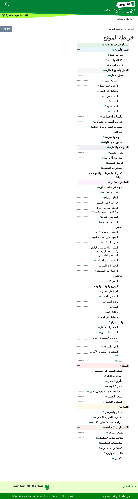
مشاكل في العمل (108, 91)
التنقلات (124, 407)
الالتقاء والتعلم (115, 60)
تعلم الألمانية (122, 49)
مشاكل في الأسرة (108, 317)
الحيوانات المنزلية (108, 265)
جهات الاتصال (129, 486)
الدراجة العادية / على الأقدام (107, 422)
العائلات (119, 276)
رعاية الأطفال (110, 312)
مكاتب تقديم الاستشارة (110, 438)
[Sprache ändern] (6, 29)
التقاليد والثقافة (109, 216)
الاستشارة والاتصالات (117, 427)
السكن (119, 227)
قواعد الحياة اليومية (107, 202)
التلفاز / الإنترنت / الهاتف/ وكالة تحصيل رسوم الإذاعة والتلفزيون (103, 251)
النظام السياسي (109, 222)
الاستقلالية (112, 106)
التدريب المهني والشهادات (108, 121)
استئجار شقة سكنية (107, 232)
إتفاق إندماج (111, 197)
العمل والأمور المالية (117, 70)
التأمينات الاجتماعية (112, 116)
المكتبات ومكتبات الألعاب (104, 351)
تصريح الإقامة (110, 192)
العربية (130, 28)
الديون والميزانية (114, 137)
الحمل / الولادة (115, 386)
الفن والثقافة (111, 346)
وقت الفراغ (116, 322)
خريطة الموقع (121, 496)
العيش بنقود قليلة (113, 142)
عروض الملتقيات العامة (105, 337)
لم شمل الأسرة (109, 291)
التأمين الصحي (115, 381)
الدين (120, 360)
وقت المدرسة (110, 301)
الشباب (113, 306)
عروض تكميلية (115, 163)
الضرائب (118, 132)
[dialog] (7, 5)
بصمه (106, 496)
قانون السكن (110, 242)
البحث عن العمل (109, 96)
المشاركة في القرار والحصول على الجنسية (105, 209)
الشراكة (113, 281)
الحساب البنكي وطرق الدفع (107, 127)
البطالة (114, 101)
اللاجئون (118, 458)
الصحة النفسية (115, 396)
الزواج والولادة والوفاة (106, 286)
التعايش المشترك (119, 182)
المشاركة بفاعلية (108, 327)
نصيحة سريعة (115, 432)
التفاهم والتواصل (114, 401)
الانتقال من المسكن (107, 270)
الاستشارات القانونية (111, 448)
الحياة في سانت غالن (111, 187)
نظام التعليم (116, 152)
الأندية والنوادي (109, 332)
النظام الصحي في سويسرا (108, 371)
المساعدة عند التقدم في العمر (106, 391)
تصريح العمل (111, 80)
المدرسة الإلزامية (113, 157)
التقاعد (114, 111)
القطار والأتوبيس (114, 412)
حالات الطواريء (114, 453)
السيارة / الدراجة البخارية (109, 417)
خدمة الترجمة (115, 65)
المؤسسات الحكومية (111, 443)
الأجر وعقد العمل (108, 85)
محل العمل (117, 75)
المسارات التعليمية (112, 168)
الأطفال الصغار (109, 296)
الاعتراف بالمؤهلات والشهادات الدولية (106, 175)
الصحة (125, 365)
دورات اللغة (116, 55)
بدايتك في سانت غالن (117, 44)
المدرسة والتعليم (119, 147)
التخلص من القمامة (107, 260)
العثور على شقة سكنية (105, 237)
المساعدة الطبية (114, 376)
